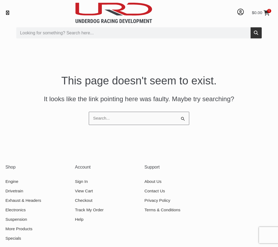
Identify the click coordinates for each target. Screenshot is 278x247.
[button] (7, 13)
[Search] (256, 32)
